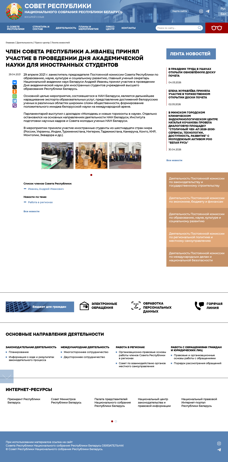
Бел (223, 14)
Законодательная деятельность (31, 347)
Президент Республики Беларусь (23, 400)
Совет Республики (74, 8)
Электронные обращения (98, 306)
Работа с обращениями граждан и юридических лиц (196, 349)
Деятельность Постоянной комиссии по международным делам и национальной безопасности (196, 257)
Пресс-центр (110, 27)
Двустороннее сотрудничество (84, 357)
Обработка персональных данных (151, 307)
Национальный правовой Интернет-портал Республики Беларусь (199, 402)
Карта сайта (179, 11)
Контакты (128, 28)
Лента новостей (60, 42)
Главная (10, 42)
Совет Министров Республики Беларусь (66, 400)
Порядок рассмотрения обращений (197, 363)
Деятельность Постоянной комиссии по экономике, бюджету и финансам (196, 199)
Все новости (31, 211)
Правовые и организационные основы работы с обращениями (195, 357)
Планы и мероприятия (89, 27)
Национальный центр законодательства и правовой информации (154, 402)
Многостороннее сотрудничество (86, 352)
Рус (223, 8)
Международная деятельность (85, 347)
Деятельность (66, 28)
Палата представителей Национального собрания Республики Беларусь (112, 402)
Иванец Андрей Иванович (46, 189)
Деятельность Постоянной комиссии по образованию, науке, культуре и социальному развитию (196, 217)
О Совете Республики (15, 27)
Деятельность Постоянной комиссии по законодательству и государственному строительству (196, 182)
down (7, 376)
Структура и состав (41, 27)
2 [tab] (116, 422)
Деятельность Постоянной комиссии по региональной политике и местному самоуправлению (196, 237)
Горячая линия (208, 306)
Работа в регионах (40, 202)
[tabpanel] (57, 156)
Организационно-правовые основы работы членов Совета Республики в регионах (142, 355)
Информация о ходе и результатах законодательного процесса (31, 358)
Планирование (19, 352)
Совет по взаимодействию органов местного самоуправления (142, 365)
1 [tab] (91, 175)
